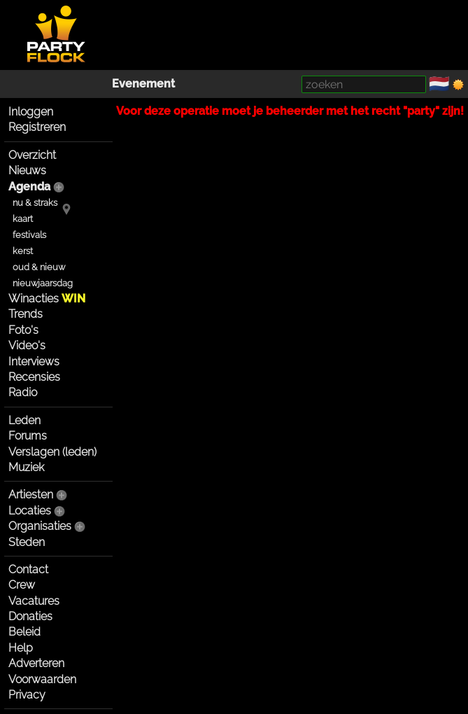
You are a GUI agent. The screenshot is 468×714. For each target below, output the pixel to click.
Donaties (30, 616)
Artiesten (30, 494)
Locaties (29, 510)
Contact (28, 569)
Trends (25, 314)
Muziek (26, 467)
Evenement (143, 83)
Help (20, 647)
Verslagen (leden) (52, 451)
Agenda (29, 186)
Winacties (46, 298)
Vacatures (33, 601)
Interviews (33, 361)
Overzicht (32, 155)
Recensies (34, 377)
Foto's (23, 330)
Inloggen (30, 111)
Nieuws (27, 170)
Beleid (24, 631)
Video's (26, 345)
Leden (24, 420)
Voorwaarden (42, 679)
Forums (27, 435)
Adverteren (36, 663)
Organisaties (39, 526)
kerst (23, 251)
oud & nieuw (39, 267)
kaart (23, 219)
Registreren (37, 127)
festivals (29, 235)
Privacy (26, 694)
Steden (26, 542)
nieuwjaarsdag (43, 283)
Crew (21, 585)
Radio (22, 392)
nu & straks (35, 202)
